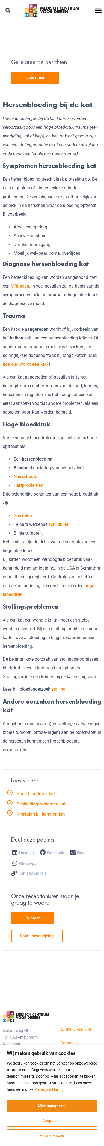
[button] (8, 11)
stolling (58, 689)
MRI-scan (20, 286)
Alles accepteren (52, 1106)
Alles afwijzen (52, 1135)
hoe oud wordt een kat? (26, 364)
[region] (52, 1095)
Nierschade (25, 476)
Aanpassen (52, 1120)
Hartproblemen (28, 485)
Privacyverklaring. (49, 1089)
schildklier (59, 524)
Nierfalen (23, 515)
